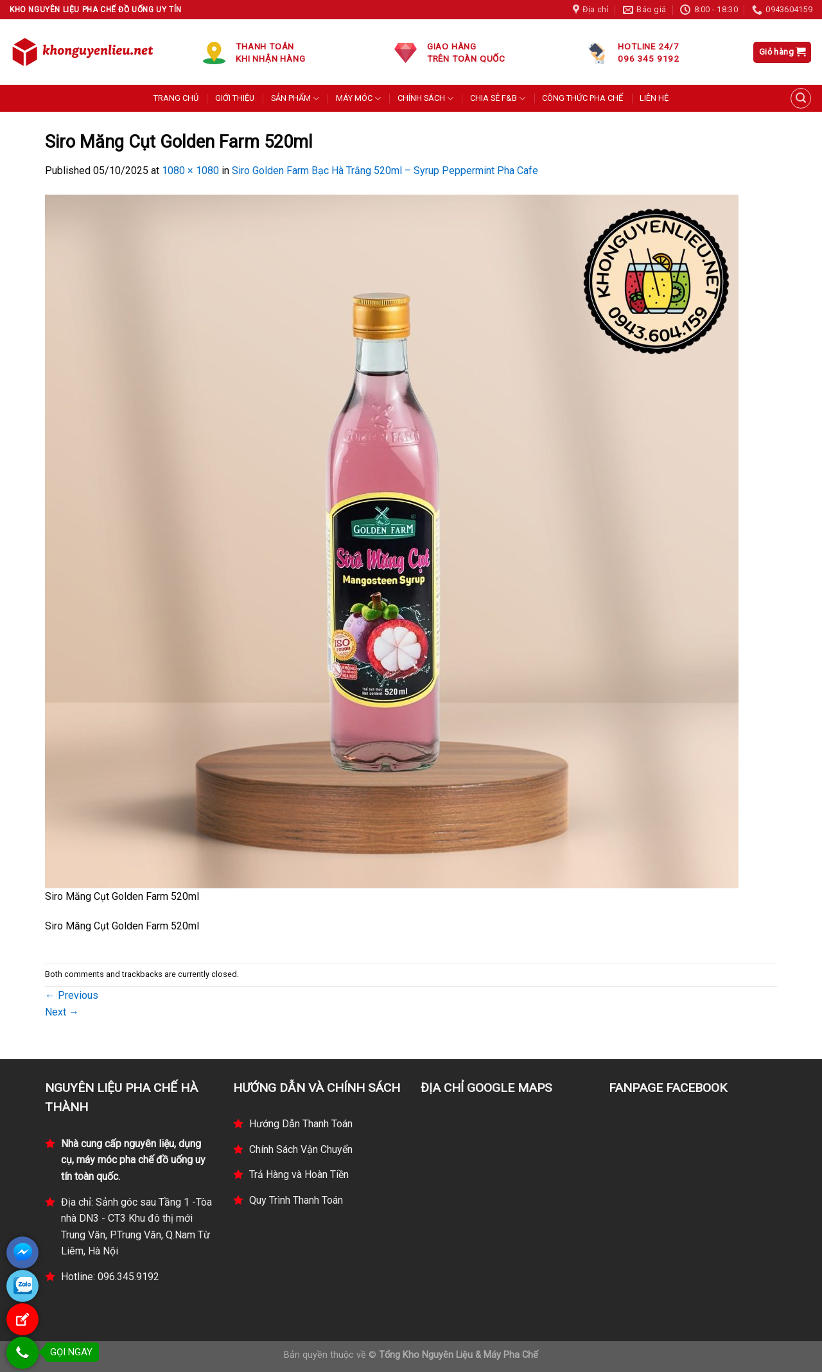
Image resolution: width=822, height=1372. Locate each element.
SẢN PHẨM (295, 98)
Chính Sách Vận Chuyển (301, 1149)
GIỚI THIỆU (234, 98)
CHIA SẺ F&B (497, 98)
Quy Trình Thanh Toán (296, 1200)
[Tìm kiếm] (801, 98)
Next (62, 1012)
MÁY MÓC (358, 98)
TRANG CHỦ (175, 98)
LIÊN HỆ (654, 98)
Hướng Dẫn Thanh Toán (301, 1124)
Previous (71, 995)
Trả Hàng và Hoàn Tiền (299, 1174)
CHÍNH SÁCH (425, 98)
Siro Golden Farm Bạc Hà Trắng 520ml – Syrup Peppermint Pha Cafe (385, 170)
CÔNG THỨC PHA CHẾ (582, 98)
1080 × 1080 (190, 170)
